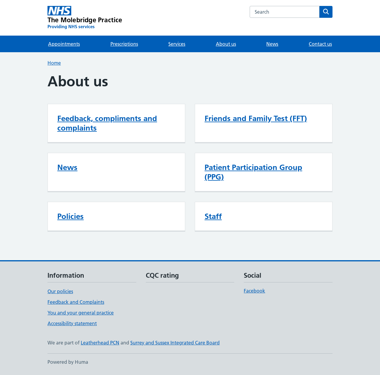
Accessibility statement (72, 323)
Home (54, 63)
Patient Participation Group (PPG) (253, 172)
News (272, 44)
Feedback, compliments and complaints (107, 123)
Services (176, 44)
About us (226, 44)
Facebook (254, 291)
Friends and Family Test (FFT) (256, 118)
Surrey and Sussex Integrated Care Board (175, 343)
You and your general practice (81, 313)
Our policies (60, 291)
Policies (70, 216)
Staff (213, 216)
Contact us (320, 44)
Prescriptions (124, 44)
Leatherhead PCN (100, 343)
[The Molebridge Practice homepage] (85, 18)
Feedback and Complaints (76, 302)
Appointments (64, 44)
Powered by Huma (68, 362)
